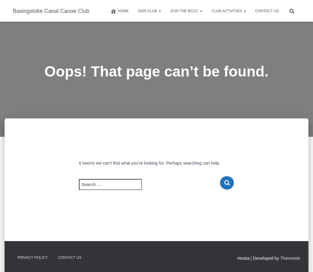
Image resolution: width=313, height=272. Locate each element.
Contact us (267, 11)
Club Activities (229, 11)
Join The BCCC (186, 11)
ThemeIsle (290, 258)
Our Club (149, 11)
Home (119, 11)
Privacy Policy (32, 257)
